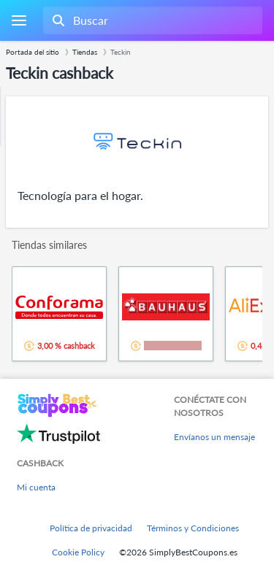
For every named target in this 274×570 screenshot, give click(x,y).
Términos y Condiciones (193, 528)
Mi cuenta (36, 487)
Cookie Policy (78, 552)
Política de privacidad (91, 528)
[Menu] (18, 21)
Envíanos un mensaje (214, 436)
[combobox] (151, 20)
